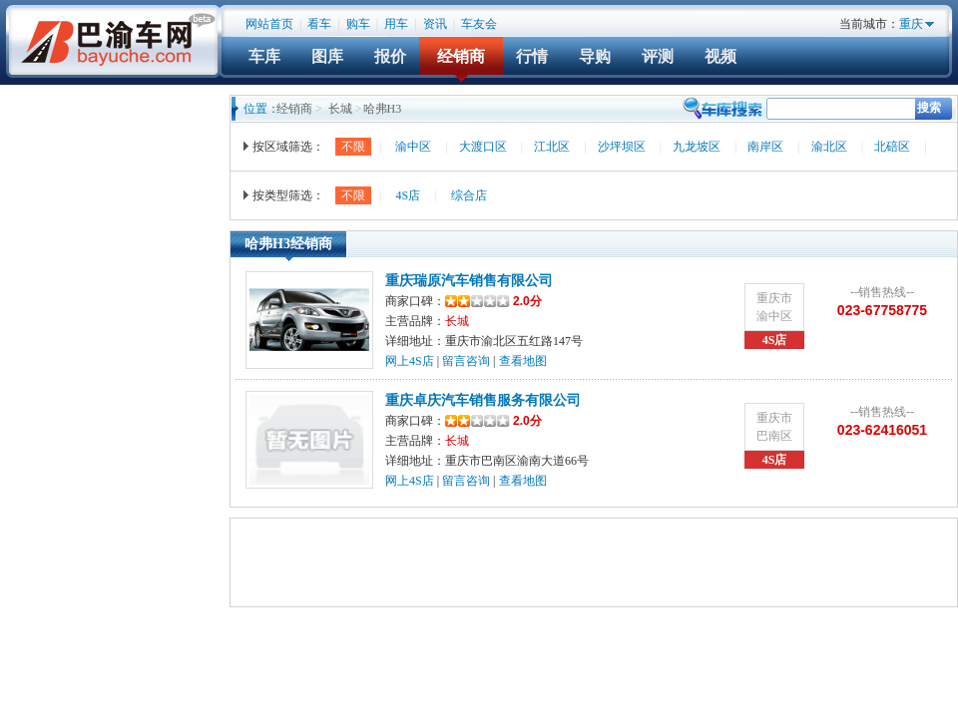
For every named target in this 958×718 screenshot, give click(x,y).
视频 (720, 56)
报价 (390, 56)
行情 (532, 56)
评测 (658, 56)
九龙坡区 (696, 147)
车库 (264, 56)
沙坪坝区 (622, 147)
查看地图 (523, 361)
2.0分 (493, 301)
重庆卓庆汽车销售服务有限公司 (483, 400)
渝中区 (413, 147)
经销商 (461, 56)
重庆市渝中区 (774, 307)
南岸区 (765, 147)
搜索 (929, 108)
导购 (595, 56)
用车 (396, 24)
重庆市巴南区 (774, 427)
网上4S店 (409, 361)
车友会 (479, 24)
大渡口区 (483, 147)
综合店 (469, 195)
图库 (327, 56)
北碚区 (892, 147)
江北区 (552, 147)
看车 (319, 24)
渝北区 (829, 147)
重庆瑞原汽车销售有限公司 (469, 280)
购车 (358, 24)
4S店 (407, 195)
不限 (353, 147)
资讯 (435, 24)
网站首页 (269, 24)
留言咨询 (466, 361)
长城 (340, 109)
